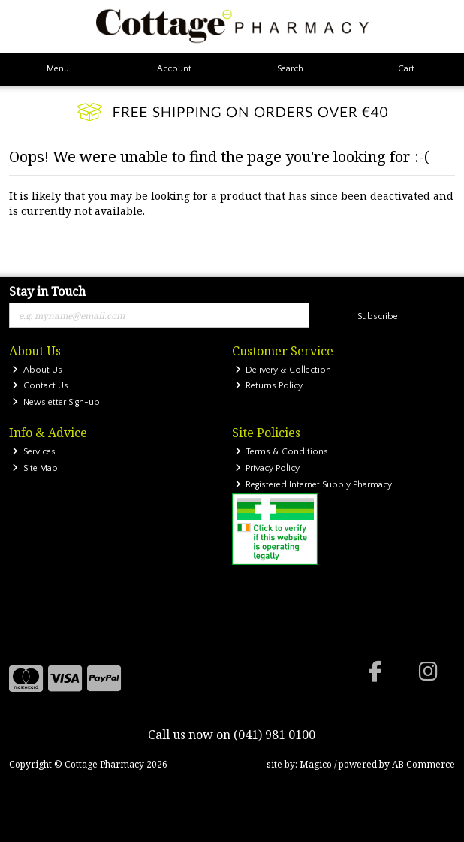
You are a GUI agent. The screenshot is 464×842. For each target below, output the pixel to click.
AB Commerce (423, 764)
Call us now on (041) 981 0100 (231, 734)
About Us (37, 370)
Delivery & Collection (283, 370)
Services (34, 452)
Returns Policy (269, 386)
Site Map (35, 468)
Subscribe (377, 316)
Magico (316, 764)
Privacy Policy (267, 468)
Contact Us (40, 386)
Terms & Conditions (282, 452)
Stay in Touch (47, 292)
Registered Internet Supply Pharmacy (314, 485)
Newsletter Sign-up (56, 402)
